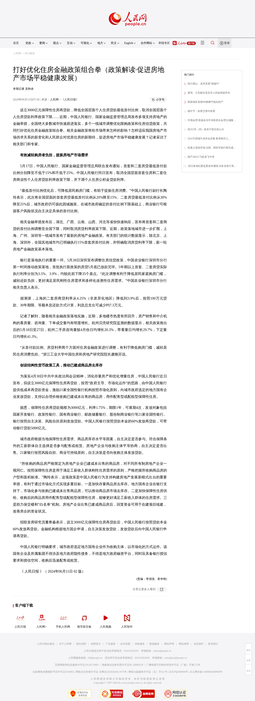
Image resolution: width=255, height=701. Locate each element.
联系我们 (213, 644)
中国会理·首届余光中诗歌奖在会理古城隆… (212, 120)
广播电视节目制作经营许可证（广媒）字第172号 (173, 665)
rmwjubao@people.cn (176, 658)
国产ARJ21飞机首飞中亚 (201, 157)
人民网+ (41, 620)
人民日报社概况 (45, 644)
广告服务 (111, 644)
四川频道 (30, 53)
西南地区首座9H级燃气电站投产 (205, 102)
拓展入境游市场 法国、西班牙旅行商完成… (212, 147)
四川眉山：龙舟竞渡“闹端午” (204, 83)
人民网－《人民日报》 (64, 99)
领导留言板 (84, 620)
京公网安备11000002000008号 (206, 672)
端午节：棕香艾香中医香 (201, 111)
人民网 (17, 53)
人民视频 (105, 620)
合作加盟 (125, 644)
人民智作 (127, 620)
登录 (227, 42)
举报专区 (164, 42)
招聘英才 (96, 644)
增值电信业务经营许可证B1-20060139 (122, 665)
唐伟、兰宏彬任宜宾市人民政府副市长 (209, 92)
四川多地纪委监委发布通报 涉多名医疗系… (212, 166)
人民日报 (20, 620)
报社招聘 (81, 644)
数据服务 (154, 644)
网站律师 (184, 644)
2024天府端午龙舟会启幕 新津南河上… (209, 138)
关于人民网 (65, 644)
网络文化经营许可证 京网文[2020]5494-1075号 (101, 672)
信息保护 (199, 644)
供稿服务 (140, 644)
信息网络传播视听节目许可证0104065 (53, 672)
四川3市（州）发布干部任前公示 (206, 129)
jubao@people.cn (162, 651)
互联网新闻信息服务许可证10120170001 (77, 665)
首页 (16, 42)
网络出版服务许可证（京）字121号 (147, 672)
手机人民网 (63, 620)
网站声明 (169, 644)
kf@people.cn (95, 658)
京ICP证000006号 (178, 672)
